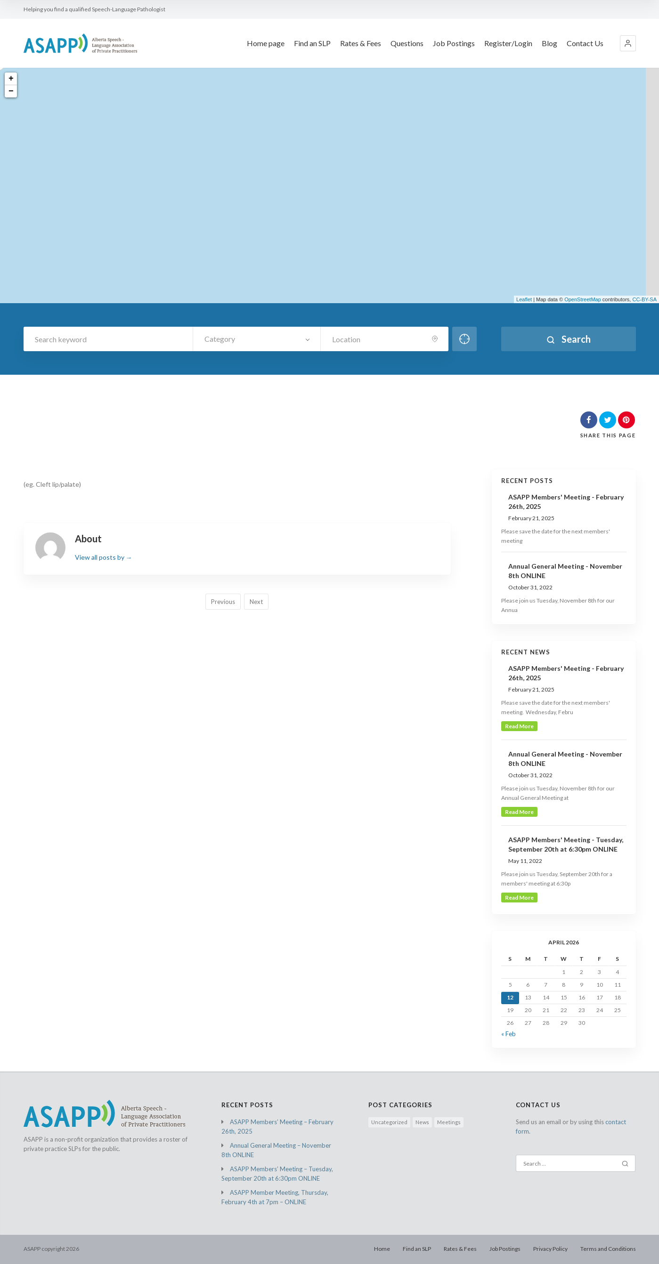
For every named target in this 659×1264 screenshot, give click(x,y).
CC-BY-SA (644, 299)
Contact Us (585, 43)
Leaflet (524, 299)
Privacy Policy (550, 1248)
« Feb (508, 1034)
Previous (223, 601)
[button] (628, 43)
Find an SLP (312, 43)
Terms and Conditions (608, 1248)
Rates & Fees (360, 43)
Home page (266, 43)
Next (256, 601)
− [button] (11, 91)
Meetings (449, 1122)
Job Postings (454, 43)
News (422, 1122)
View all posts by (103, 557)
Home (382, 1248)
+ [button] (11, 78)
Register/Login (508, 43)
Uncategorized (389, 1122)
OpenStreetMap (582, 299)
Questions (407, 43)
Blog (549, 43)
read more (519, 726)
